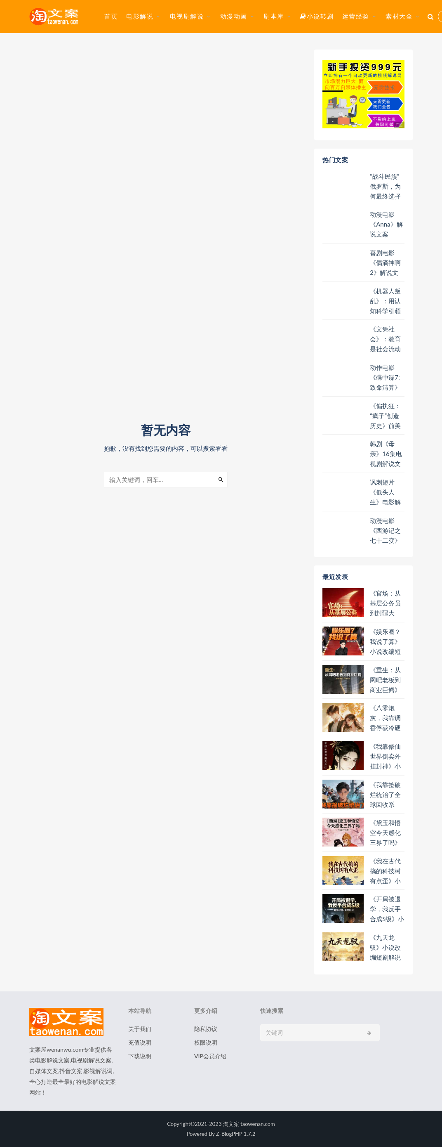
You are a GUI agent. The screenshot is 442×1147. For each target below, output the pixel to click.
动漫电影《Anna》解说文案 (386, 224)
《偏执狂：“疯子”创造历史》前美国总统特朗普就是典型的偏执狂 (385, 416)
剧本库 (273, 16)
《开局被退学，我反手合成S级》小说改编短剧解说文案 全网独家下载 (387, 909)
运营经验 (355, 16)
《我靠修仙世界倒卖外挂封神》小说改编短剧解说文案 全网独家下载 (386, 756)
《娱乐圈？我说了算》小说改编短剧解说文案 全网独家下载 (385, 641)
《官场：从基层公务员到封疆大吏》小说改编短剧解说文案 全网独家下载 (386, 603)
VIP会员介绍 (210, 1055)
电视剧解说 (187, 16)
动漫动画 (233, 16)
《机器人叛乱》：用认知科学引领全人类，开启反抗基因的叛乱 (385, 301)
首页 (111, 16)
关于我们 (139, 1028)
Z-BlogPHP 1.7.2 (235, 1133)
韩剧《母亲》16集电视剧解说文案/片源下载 (387, 454)
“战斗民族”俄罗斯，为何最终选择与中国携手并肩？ (385, 186)
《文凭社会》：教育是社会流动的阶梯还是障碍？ (385, 339)
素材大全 (399, 16)
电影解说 (139, 16)
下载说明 (139, 1055)
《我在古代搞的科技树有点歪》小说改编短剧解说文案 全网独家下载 (386, 871)
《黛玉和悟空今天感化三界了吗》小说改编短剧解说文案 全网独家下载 (385, 833)
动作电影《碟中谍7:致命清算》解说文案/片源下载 (387, 377)
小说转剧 (317, 16)
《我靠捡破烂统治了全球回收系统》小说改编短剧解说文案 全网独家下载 (386, 795)
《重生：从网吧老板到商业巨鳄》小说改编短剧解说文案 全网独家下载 (385, 680)
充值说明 (139, 1042)
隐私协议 (205, 1028)
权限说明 (205, 1042)
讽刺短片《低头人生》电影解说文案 (385, 492)
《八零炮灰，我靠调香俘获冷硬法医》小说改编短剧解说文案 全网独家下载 (386, 718)
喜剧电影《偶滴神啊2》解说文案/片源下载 (387, 263)
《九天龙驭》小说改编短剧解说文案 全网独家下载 (386, 947)
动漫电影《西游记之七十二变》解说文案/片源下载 (387, 530)
